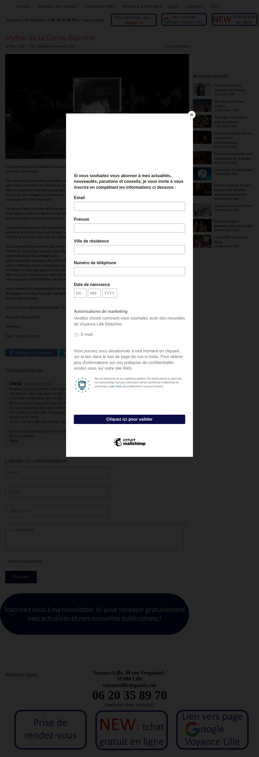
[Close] (192, 115)
